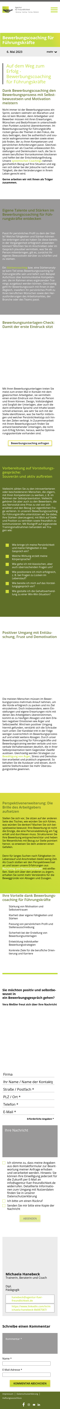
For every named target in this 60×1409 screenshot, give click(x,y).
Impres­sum (7, 1393)
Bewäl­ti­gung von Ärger (16, 756)
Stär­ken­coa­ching (17, 267)
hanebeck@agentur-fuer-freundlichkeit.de (27, 1299)
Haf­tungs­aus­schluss (12, 1398)
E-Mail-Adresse (12, 1369)
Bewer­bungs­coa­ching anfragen (30, 443)
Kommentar (14, 1339)
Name (7, 1358)
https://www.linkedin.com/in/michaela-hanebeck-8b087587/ (31, 1308)
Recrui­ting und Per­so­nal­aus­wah (21, 868)
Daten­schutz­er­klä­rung (27, 1393)
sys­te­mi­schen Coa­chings (27, 161)
